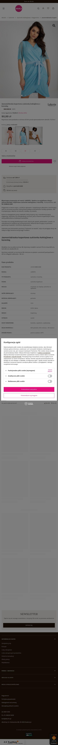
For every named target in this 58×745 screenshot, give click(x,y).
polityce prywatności (44, 353)
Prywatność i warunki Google (12, 356)
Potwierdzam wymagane (29, 395)
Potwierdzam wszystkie (29, 389)
